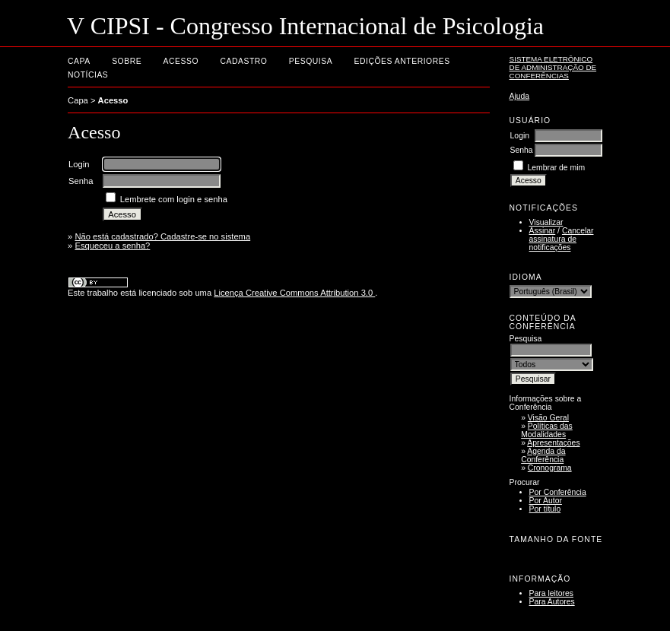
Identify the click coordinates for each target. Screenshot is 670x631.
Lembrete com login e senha (173, 199)
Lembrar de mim (556, 167)
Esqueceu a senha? (112, 245)
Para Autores (552, 602)
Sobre (126, 61)
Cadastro (243, 61)
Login (519, 136)
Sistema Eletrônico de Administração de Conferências (553, 67)
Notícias (88, 75)
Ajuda (520, 96)
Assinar (542, 231)
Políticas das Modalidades (547, 430)
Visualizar (546, 222)
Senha (521, 150)
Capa (79, 61)
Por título (545, 509)
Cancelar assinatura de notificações (561, 239)
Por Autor (545, 500)
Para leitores (551, 593)
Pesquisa (310, 61)
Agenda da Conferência (543, 455)
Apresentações (553, 443)
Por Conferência (557, 492)
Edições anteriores (402, 61)
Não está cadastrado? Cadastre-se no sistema (162, 236)
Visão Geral (548, 418)
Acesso (181, 61)
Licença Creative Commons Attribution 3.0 (294, 292)
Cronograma (550, 468)
